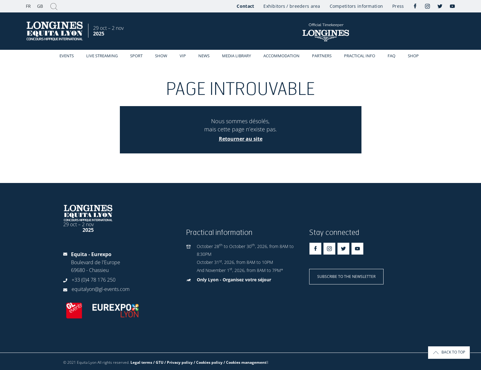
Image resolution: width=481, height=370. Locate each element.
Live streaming (102, 56)
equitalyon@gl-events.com (101, 289)
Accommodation (281, 56)
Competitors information (356, 6)
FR (28, 6)
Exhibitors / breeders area (291, 6)
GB (40, 6)
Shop (413, 56)
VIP (183, 56)
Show (161, 56)
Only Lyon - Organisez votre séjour (234, 280)
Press (398, 6)
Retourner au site (240, 138)
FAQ (391, 56)
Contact (245, 6)
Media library (236, 56)
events (66, 56)
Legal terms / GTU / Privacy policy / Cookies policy (176, 362)
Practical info (359, 56)
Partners (322, 56)
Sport (136, 56)
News (204, 56)
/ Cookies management (245, 362)
